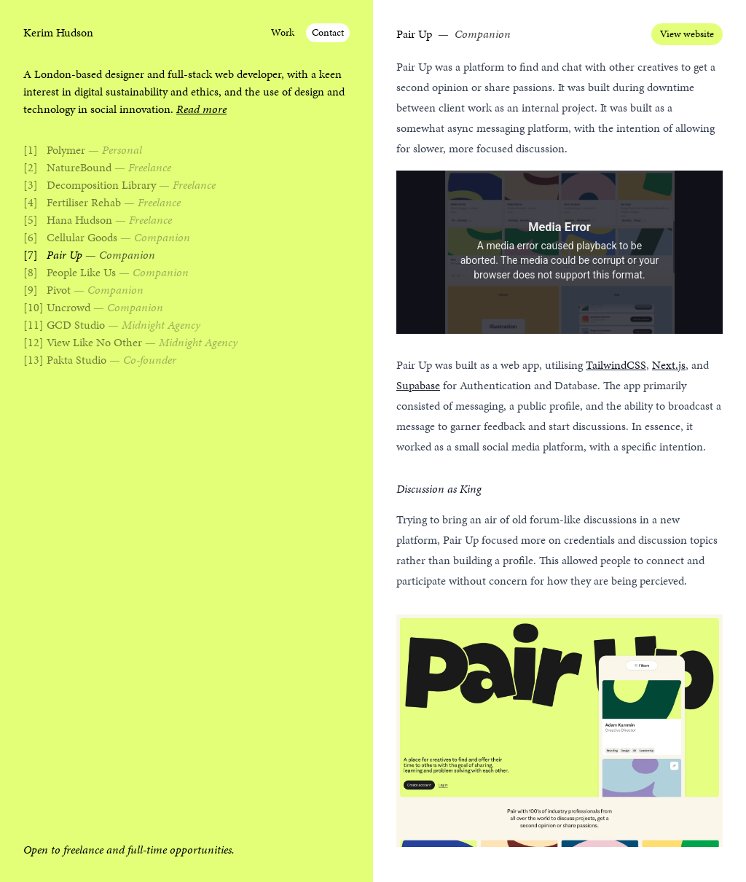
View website (687, 34)
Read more (201, 109)
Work (282, 32)
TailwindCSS (616, 364)
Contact (328, 32)
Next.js (669, 364)
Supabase (418, 385)
